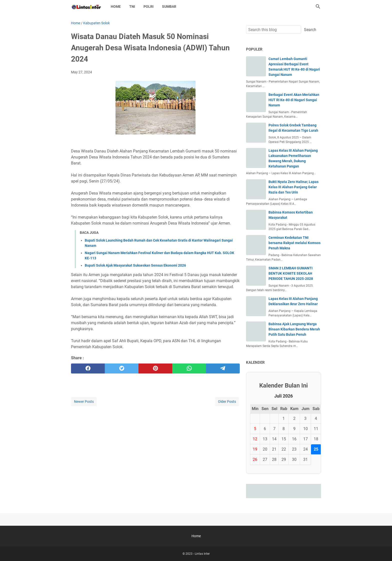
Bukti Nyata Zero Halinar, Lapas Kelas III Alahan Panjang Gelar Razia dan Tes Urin (293, 187)
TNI (132, 7)
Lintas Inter (202, 553)
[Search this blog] (318, 7)
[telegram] (223, 368)
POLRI (149, 7)
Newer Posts (84, 402)
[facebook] (88, 368)
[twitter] (121, 368)
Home (116, 7)
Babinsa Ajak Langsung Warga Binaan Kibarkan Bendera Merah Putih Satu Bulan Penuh (294, 329)
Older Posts (227, 402)
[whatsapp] (189, 368)
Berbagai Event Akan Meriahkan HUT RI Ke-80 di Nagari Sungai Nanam (293, 100)
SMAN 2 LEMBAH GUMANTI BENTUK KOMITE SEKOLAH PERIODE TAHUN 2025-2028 (290, 273)
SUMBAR (169, 7)
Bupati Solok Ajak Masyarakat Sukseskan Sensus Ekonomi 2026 (135, 265)
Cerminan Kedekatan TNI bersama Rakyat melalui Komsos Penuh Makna (294, 243)
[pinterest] (155, 368)
